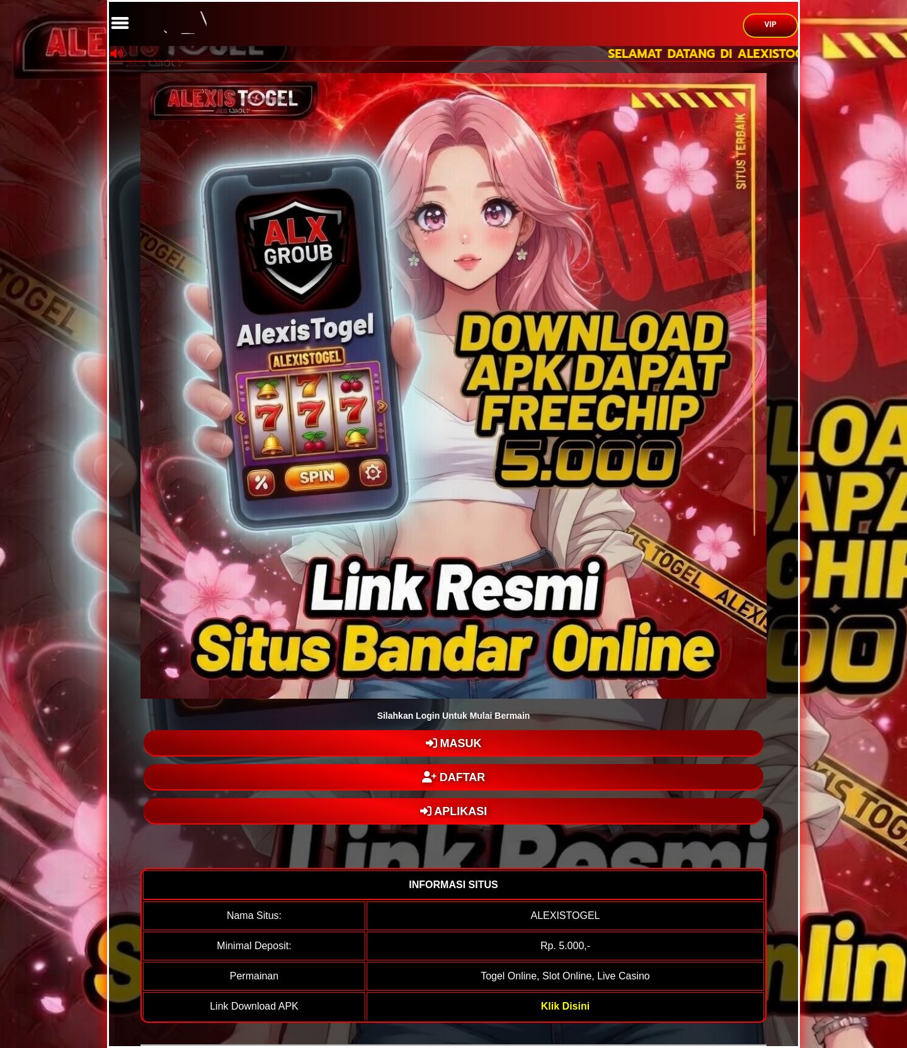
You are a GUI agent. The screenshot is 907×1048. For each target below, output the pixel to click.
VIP (771, 24)
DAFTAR (454, 777)
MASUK (454, 743)
